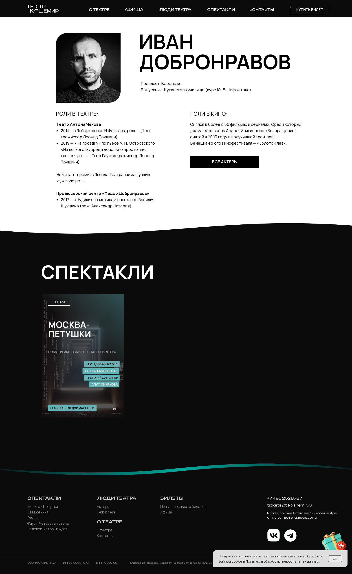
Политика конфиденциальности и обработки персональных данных (175, 562)
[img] (83, 355)
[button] (309, 9)
